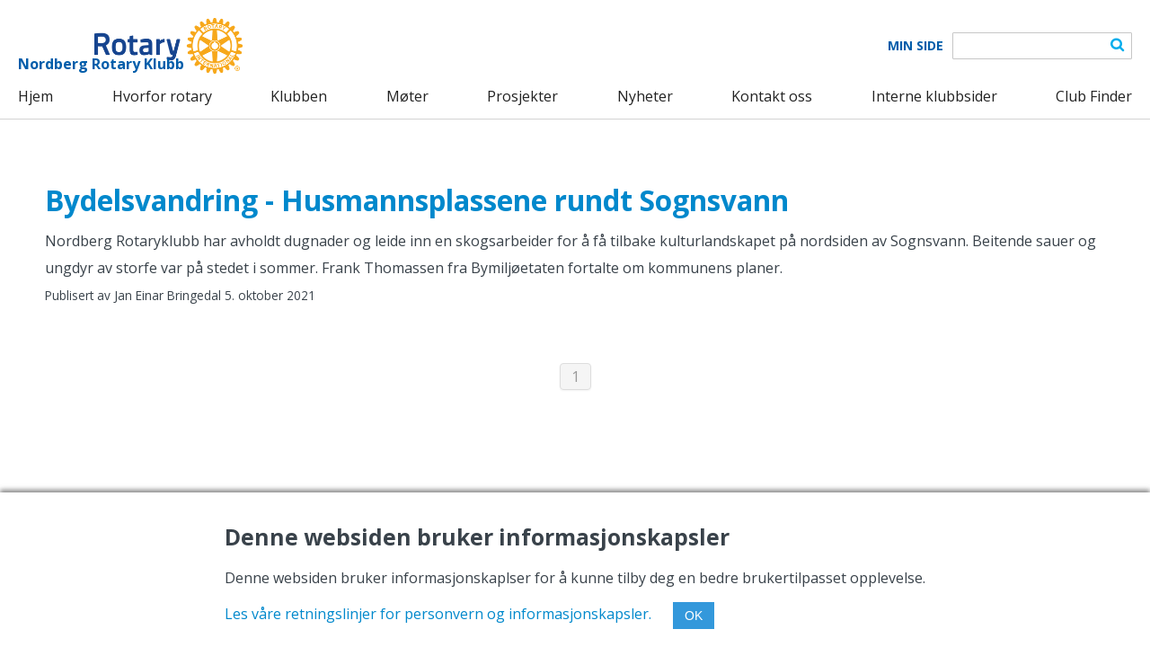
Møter (407, 96)
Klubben (298, 96)
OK (694, 615)
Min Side (915, 46)
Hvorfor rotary (162, 96)
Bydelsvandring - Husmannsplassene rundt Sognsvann (417, 200)
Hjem (35, 96)
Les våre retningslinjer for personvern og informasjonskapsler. (438, 614)
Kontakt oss (771, 96)
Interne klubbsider (934, 96)
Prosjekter (522, 96)
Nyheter (645, 96)
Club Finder (1094, 96)
